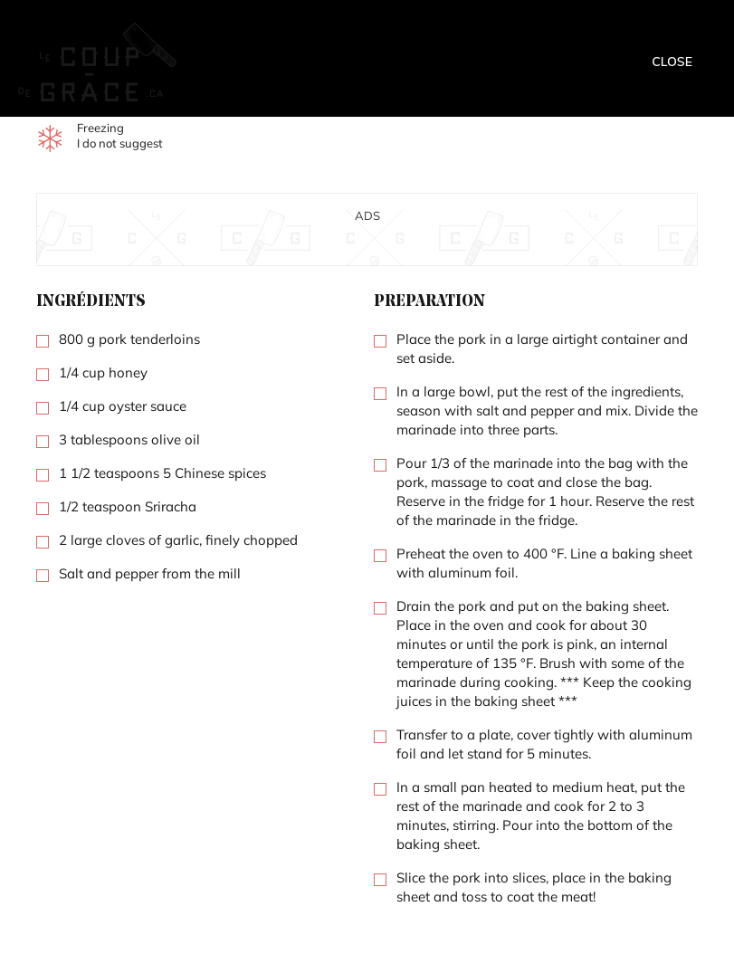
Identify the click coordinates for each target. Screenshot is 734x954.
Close (672, 61)
